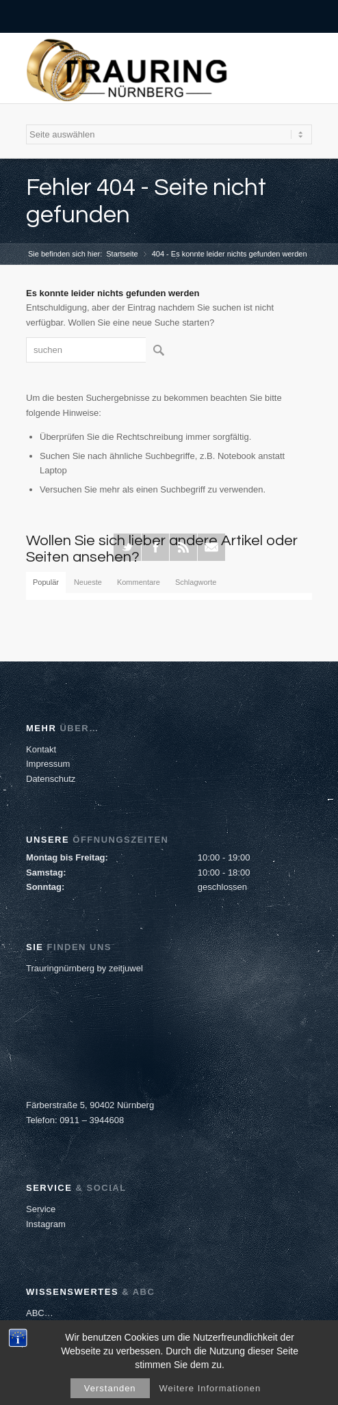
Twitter (127, 547)
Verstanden (110, 1388)
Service (40, 1209)
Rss (183, 547)
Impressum (48, 764)
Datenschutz (50, 779)
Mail (211, 547)
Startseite (122, 254)
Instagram (46, 1224)
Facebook (155, 547)
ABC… (39, 1313)
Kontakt (41, 749)
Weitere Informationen (210, 1388)
